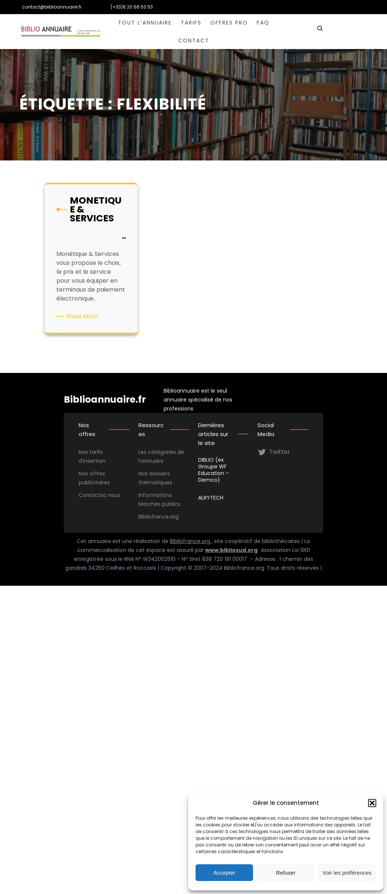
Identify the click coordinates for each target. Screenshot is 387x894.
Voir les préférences (347, 872)
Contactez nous (100, 495)
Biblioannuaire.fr (105, 399)
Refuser (286, 872)
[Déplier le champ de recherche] (319, 31)
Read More (84, 316)
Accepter (224, 872)
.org (173, 516)
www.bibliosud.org (231, 550)
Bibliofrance (153, 516)
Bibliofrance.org (190, 541)
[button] (372, 803)
